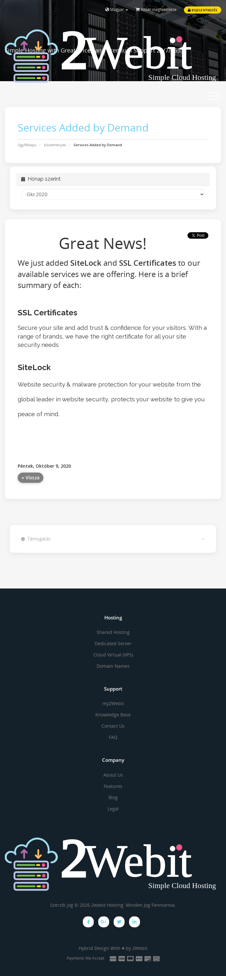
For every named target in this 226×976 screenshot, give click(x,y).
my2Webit (113, 703)
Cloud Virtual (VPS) (113, 655)
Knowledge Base (113, 715)
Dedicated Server (113, 643)
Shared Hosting (113, 632)
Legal (113, 809)
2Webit (139, 948)
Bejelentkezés (202, 10)
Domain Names (113, 666)
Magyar (116, 9)
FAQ (113, 737)
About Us (113, 775)
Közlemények (55, 144)
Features (113, 786)
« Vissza (30, 477)
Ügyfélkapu (27, 144)
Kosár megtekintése (156, 9)
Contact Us (113, 726)
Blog (113, 797)
